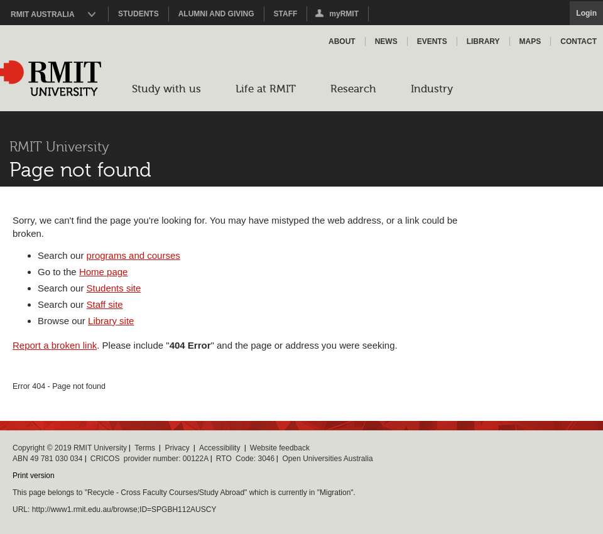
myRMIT (336, 15)
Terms (144, 448)
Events (432, 41)
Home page (103, 271)
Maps (530, 41)
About (342, 41)
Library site (111, 320)
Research (353, 89)
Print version (34, 475)
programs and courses (133, 255)
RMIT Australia (43, 14)
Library (483, 41)
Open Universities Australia (327, 458)
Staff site (105, 304)
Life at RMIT (266, 89)
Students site (114, 288)
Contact (578, 41)
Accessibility (219, 448)
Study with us (166, 89)
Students (138, 13)
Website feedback (280, 448)
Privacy (177, 448)
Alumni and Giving (216, 13)
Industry (432, 89)
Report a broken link (55, 345)
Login (586, 13)
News (386, 41)
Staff (286, 13)
